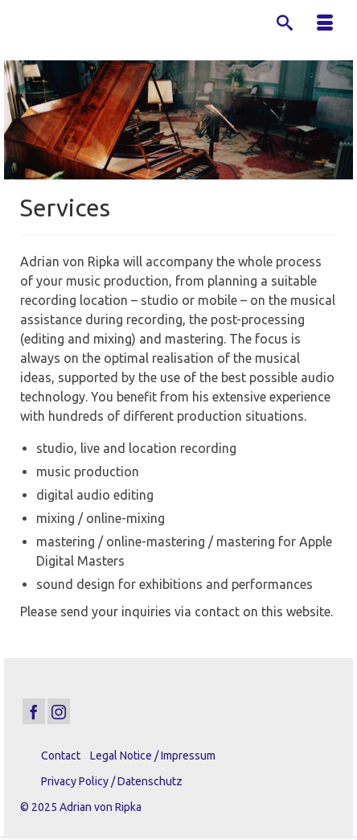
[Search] (285, 24)
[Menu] (325, 24)
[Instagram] (58, 711)
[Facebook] (34, 711)
